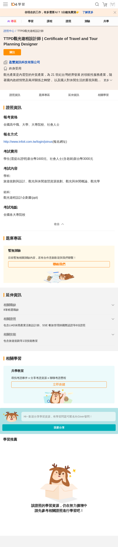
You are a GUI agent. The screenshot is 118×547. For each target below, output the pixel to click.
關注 (12, 52)
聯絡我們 (59, 264)
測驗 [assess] (87, 21)
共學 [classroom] (106, 21)
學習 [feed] (30, 21)
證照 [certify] (68, 21)
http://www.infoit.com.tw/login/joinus (27, 141)
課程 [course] (49, 21)
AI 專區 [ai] (11, 21)
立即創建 (59, 384)
